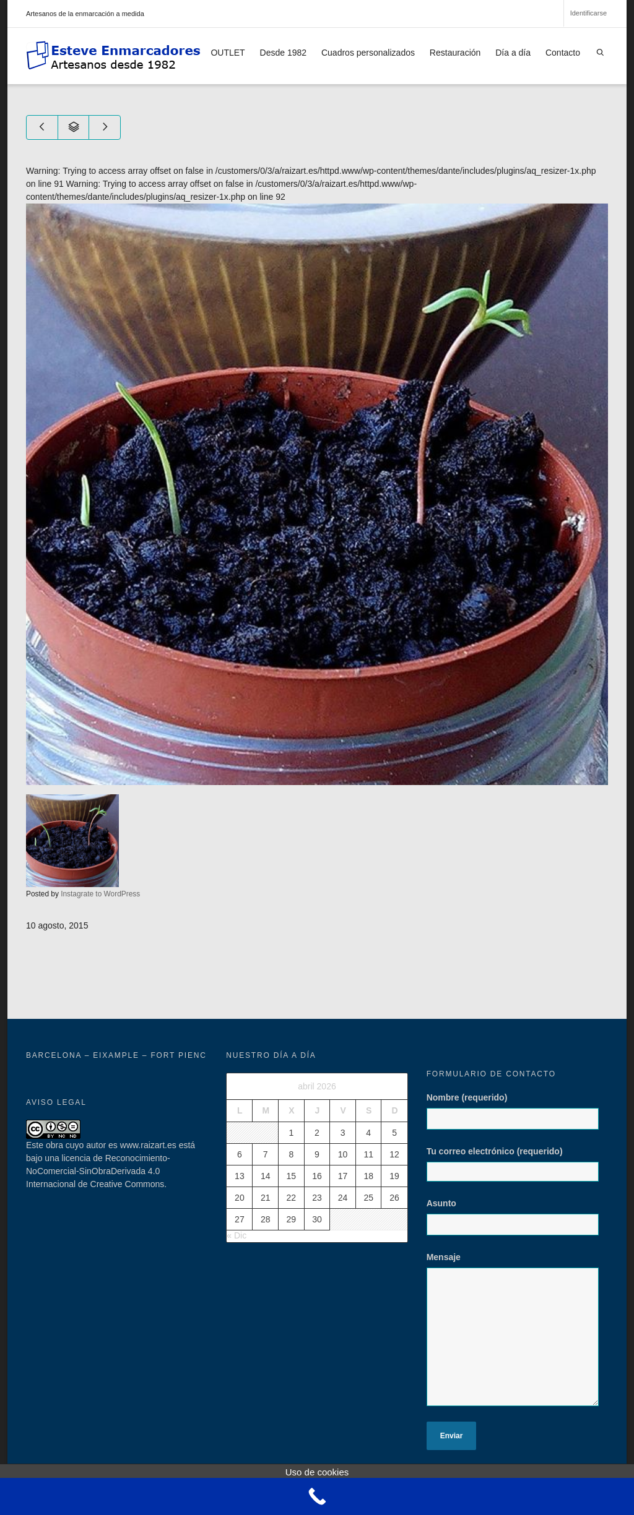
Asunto (517, 1223)
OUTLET (228, 53)
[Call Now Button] (317, 1496)
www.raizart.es (148, 1145)
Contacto (562, 53)
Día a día (513, 53)
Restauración (455, 53)
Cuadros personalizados (368, 53)
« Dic (236, 1235)
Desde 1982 (283, 53)
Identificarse (588, 13)
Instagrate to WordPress (100, 894)
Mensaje (517, 1335)
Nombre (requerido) (517, 1117)
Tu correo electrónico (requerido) (517, 1164)
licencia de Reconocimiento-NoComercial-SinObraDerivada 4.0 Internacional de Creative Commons (98, 1171)
